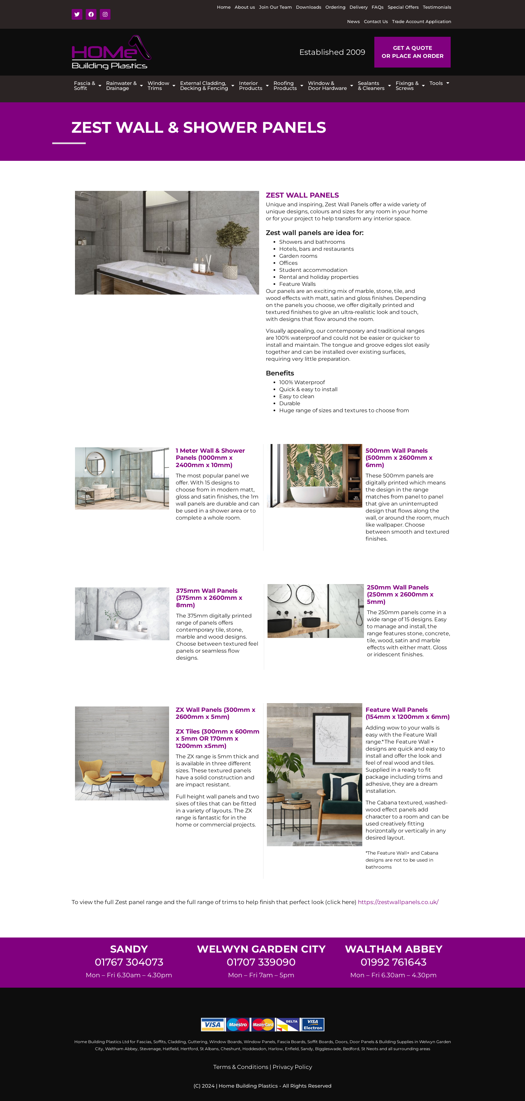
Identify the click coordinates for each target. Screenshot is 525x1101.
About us (245, 7)
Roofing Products (288, 85)
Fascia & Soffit (87, 85)
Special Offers (403, 7)
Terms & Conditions (240, 1067)
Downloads (308, 7)
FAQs (378, 7)
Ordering (335, 7)
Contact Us (376, 21)
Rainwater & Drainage (124, 85)
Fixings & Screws (410, 85)
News (353, 21)
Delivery (359, 7)
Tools (439, 83)
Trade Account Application (421, 21)
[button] (88, 86)
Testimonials (437, 7)
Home (224, 7)
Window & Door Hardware (330, 85)
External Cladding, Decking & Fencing (207, 85)
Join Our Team (275, 7)
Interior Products (254, 85)
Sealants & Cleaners (374, 85)
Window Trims (161, 85)
